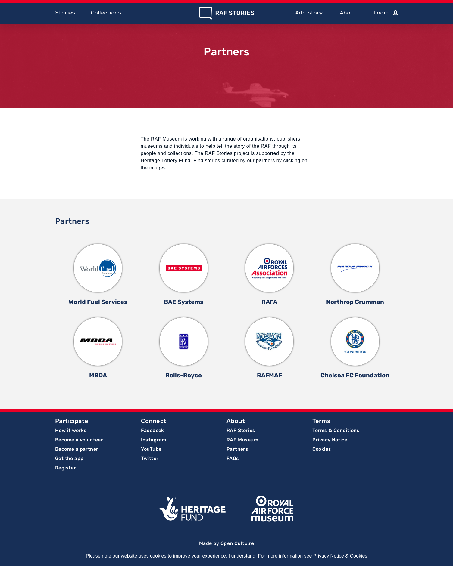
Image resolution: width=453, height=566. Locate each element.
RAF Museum (242, 440)
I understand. (243, 555)
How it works (71, 430)
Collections (106, 12)
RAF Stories (240, 430)
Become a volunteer (79, 440)
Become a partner (76, 449)
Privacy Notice (330, 440)
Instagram (153, 440)
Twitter (150, 458)
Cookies (321, 449)
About (348, 12)
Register (65, 468)
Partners (237, 449)
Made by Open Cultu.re (226, 543)
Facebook (152, 430)
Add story (309, 12)
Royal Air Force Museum (272, 508)
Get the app (69, 458)
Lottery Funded (192, 508)
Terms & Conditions (336, 430)
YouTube (151, 449)
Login (381, 12)
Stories (65, 12)
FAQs (232, 458)
